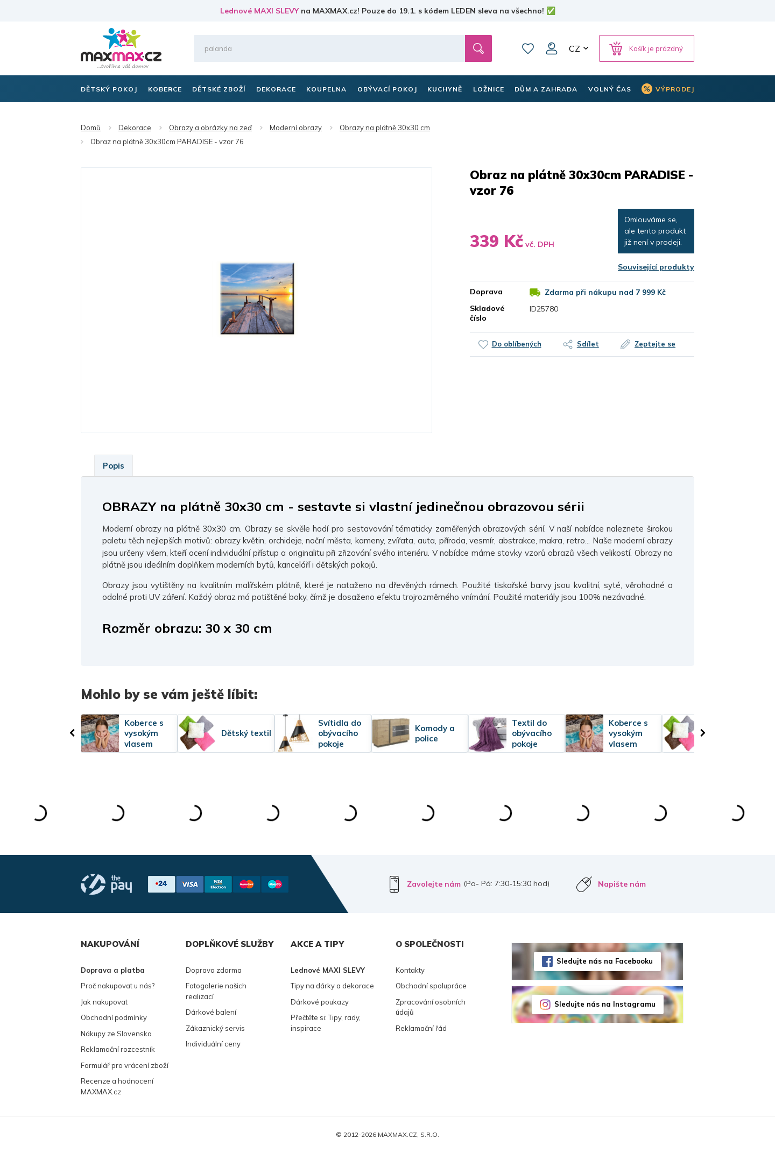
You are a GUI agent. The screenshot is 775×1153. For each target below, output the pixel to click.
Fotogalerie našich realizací (216, 991)
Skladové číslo (487, 313)
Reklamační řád (421, 1028)
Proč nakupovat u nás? (117, 985)
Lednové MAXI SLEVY (259, 11)
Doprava (486, 291)
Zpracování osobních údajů (431, 1007)
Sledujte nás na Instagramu (605, 1004)
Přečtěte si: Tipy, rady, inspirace (326, 1022)
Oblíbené (528, 48)
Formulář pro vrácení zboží (124, 1065)
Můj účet (551, 48)
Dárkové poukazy (320, 1002)
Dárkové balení (211, 1012)
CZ (574, 48)
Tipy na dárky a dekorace (332, 985)
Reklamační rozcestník (118, 1049)
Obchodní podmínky (114, 1017)
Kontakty (410, 970)
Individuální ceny (213, 1043)
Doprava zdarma (214, 970)
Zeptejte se (657, 343)
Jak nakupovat (104, 1002)
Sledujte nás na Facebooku (604, 961)
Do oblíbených (514, 343)
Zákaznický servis (215, 1028)
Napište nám (622, 884)
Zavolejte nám (434, 884)
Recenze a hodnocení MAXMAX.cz (117, 1086)
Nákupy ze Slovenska (116, 1033)
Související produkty (656, 267)
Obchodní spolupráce (431, 985)
